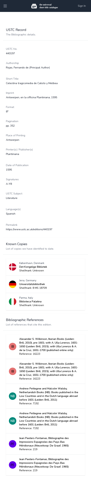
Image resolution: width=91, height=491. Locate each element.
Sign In (82, 6)
